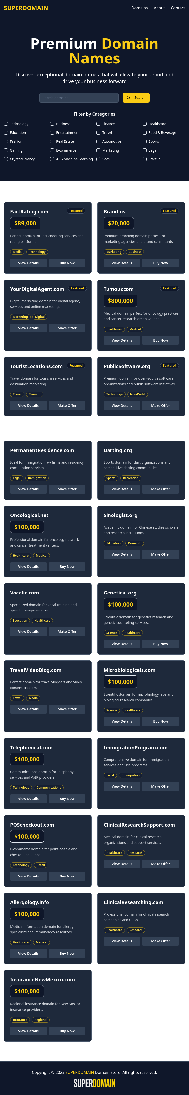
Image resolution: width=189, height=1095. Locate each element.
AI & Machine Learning (74, 159)
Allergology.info (29, 902)
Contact (178, 8)
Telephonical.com (31, 747)
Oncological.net (29, 515)
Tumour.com (119, 289)
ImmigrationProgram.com (136, 747)
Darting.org (118, 450)
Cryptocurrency (22, 159)
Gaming (16, 150)
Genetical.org (120, 592)
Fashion (16, 141)
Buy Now (67, 263)
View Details (28, 263)
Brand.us (114, 211)
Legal (153, 150)
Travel (107, 132)
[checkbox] (6, 124)
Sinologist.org (121, 515)
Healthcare (157, 123)
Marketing (110, 150)
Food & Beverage (162, 132)
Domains (139, 8)
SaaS (106, 159)
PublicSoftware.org (127, 366)
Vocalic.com (24, 592)
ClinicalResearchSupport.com (139, 824)
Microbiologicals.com (130, 670)
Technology (19, 123)
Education (18, 132)
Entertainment (67, 132)
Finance (108, 123)
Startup (155, 159)
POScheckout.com (32, 824)
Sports (154, 141)
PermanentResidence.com (42, 450)
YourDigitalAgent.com (37, 289)
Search (136, 97)
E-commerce (66, 150)
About (159, 8)
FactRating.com (29, 211)
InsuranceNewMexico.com (42, 979)
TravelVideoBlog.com (36, 670)
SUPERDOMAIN (26, 8)
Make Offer (67, 328)
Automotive (111, 141)
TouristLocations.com (36, 366)
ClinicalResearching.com (133, 902)
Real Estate (65, 141)
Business (63, 123)
